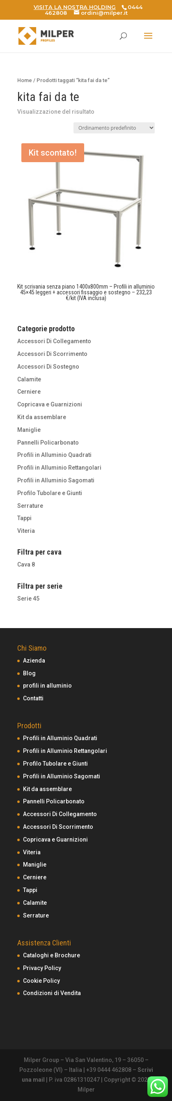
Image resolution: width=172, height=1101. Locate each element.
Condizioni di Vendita (52, 993)
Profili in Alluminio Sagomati (55, 480)
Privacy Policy (42, 968)
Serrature (30, 505)
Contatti (33, 698)
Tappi (24, 518)
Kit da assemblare (41, 417)
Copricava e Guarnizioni (49, 404)
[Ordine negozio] (114, 127)
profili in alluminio (47, 685)
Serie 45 (28, 598)
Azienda (34, 660)
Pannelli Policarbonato (48, 442)
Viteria (26, 531)
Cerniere (29, 391)
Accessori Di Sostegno (48, 366)
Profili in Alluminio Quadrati (54, 455)
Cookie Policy (41, 980)
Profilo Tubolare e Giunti (49, 493)
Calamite (29, 379)
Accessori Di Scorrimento (52, 354)
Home (24, 80)
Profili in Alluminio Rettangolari (59, 467)
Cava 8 (26, 564)
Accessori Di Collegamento (54, 341)
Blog (29, 673)
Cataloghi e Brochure (51, 955)
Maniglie (29, 430)
